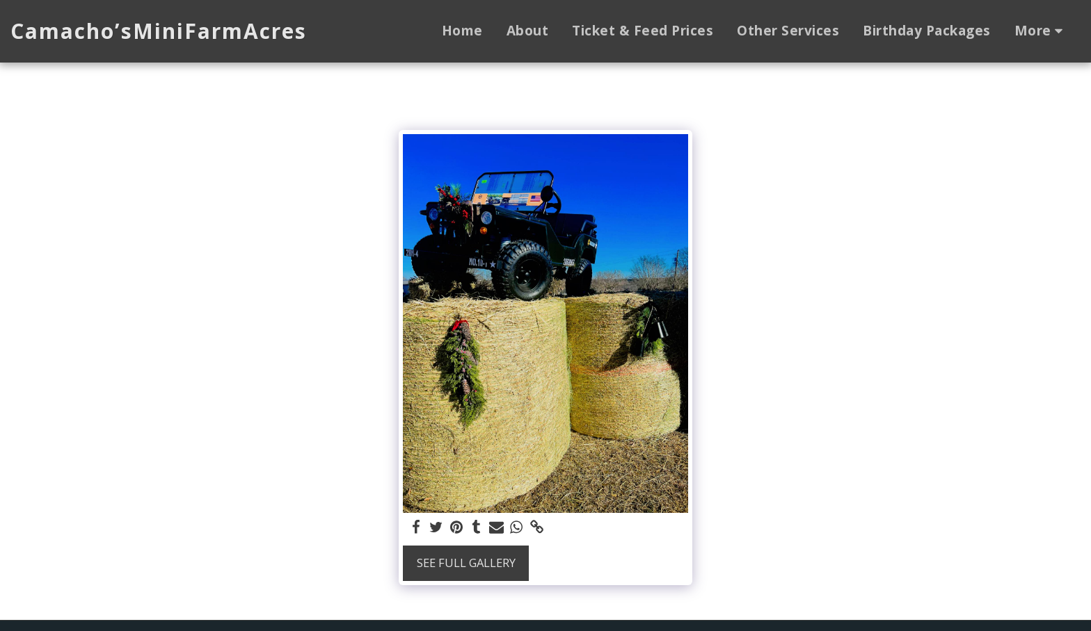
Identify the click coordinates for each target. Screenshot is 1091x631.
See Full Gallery (466, 563)
